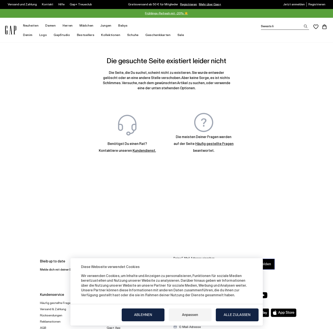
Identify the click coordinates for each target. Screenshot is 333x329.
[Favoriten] (315, 26)
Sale (183, 35)
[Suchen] (285, 26)
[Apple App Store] (283, 312)
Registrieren (188, 4)
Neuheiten (32, 25)
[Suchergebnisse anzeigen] (305, 26)
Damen (52, 25)
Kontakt (47, 4)
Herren (69, 25)
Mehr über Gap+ (210, 4)
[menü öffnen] (40, 25)
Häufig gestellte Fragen (56, 303)
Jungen (107, 25)
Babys (124, 25)
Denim (29, 35)
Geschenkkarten (158, 35)
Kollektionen (112, 35)
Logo (43, 35)
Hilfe (61, 4)
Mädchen (88, 25)
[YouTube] (263, 295)
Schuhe (133, 35)
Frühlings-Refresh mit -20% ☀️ (166, 13)
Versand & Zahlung (53, 309)
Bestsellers (86, 35)
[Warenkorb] (324, 26)
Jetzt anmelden (294, 4)
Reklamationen (50, 321)
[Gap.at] (10, 30)
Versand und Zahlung (22, 4)
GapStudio (62, 35)
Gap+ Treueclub (81, 4)
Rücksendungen (51, 315)
